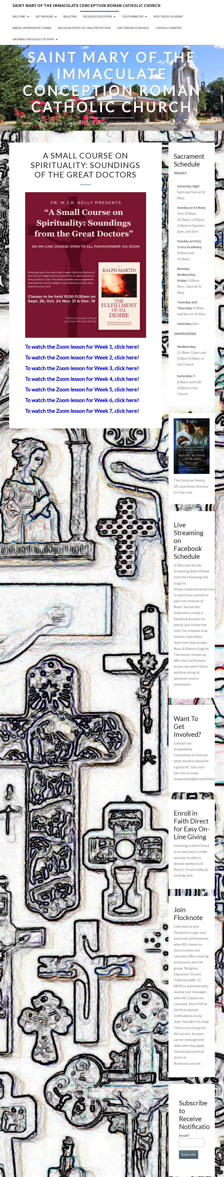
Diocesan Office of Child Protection (84, 28)
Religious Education (97, 16)
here (189, 875)
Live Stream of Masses (133, 28)
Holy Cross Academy (168, 16)
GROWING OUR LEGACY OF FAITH (33, 39)
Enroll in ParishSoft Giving (31, 28)
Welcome (18, 16)
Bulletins (70, 16)
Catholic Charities (169, 28)
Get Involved (44, 16)
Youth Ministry (133, 16)
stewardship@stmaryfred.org (196, 779)
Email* (192, 1140)
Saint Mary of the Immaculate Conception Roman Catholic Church (86, 5)
